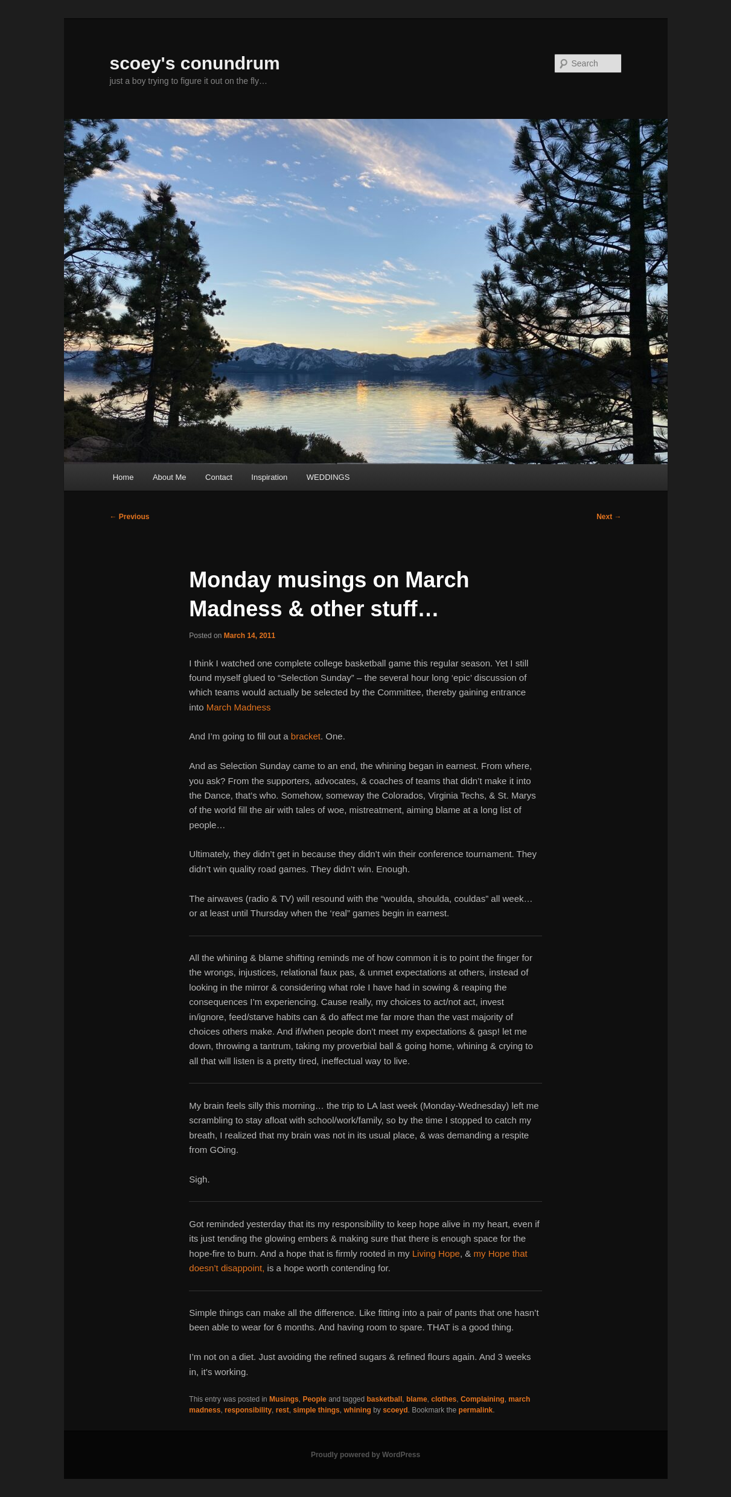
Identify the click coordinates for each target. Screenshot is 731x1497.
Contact (218, 477)
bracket (306, 736)
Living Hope (436, 1253)
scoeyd (395, 1410)
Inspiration (269, 477)
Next (608, 516)
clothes (443, 1399)
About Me (170, 477)
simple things (316, 1410)
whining (357, 1410)
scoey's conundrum (195, 63)
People (314, 1399)
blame (416, 1399)
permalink (476, 1410)
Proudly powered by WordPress (365, 1455)
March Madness (238, 707)
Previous (130, 516)
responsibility (248, 1410)
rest (282, 1410)
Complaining (483, 1399)
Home (123, 477)
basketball (385, 1399)
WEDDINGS (328, 477)
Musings (284, 1399)
